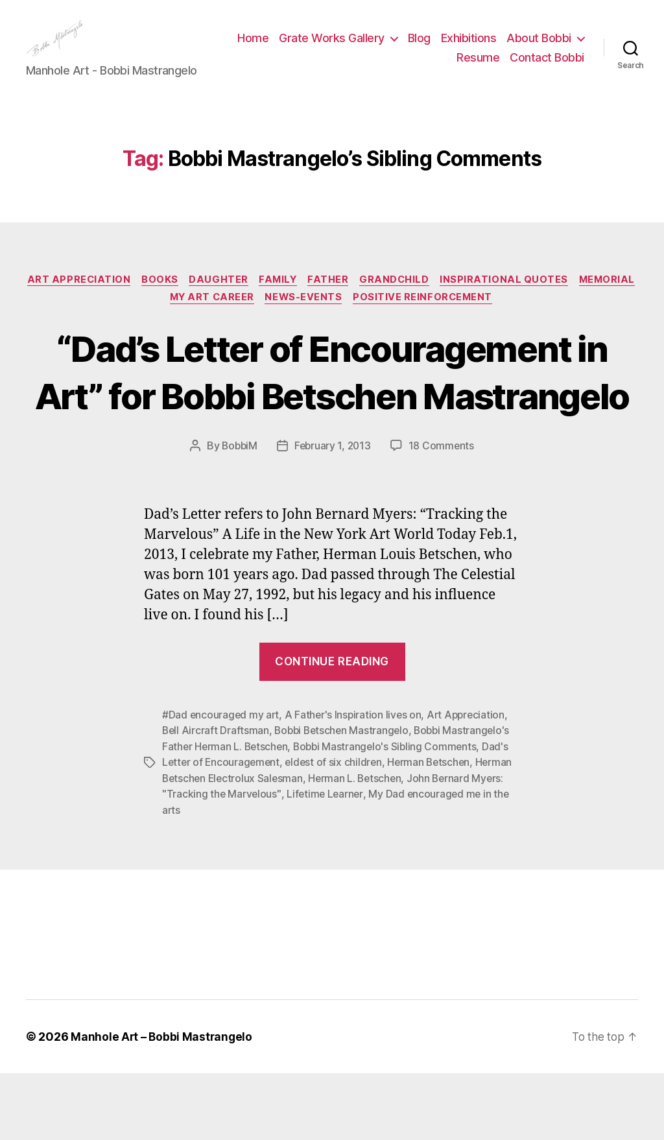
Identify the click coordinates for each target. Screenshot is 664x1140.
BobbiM (238, 514)
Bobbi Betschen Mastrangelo (345, 798)
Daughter (250, 299)
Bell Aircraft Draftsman (216, 798)
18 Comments (443, 514)
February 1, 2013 (333, 514)
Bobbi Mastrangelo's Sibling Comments (389, 814)
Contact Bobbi (547, 67)
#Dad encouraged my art (221, 783)
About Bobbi (401, 67)
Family (311, 299)
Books (189, 299)
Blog (506, 47)
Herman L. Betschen (359, 845)
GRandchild (434, 299)
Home (341, 47)
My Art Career (245, 319)
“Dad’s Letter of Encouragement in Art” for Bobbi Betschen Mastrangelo (331, 416)
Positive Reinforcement (462, 319)
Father (364, 299)
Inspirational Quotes (546, 299)
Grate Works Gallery (420, 47)
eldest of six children (337, 830)
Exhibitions (556, 47)
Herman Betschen (434, 830)
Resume (477, 67)
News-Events (340, 319)
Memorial (160, 319)
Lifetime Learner (326, 861)
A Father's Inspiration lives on (356, 783)
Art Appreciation (106, 299)
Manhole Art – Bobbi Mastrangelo (163, 1103)
